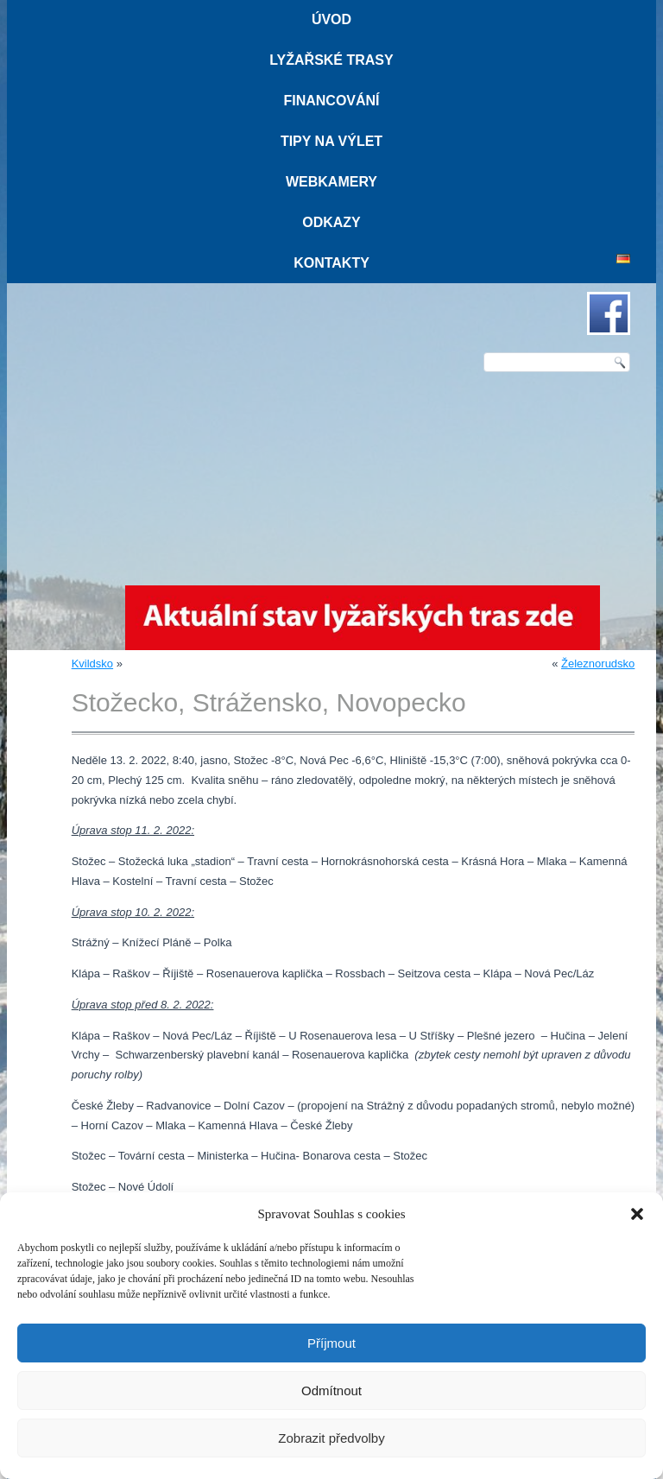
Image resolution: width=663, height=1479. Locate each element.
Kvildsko (92, 663)
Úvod (331, 19)
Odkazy (331, 222)
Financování (331, 100)
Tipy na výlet (331, 141)
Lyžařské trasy (331, 60)
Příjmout (331, 1343)
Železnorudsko (598, 663)
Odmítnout (331, 1390)
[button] (637, 1214)
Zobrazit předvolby (331, 1438)
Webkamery (331, 181)
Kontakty (331, 263)
